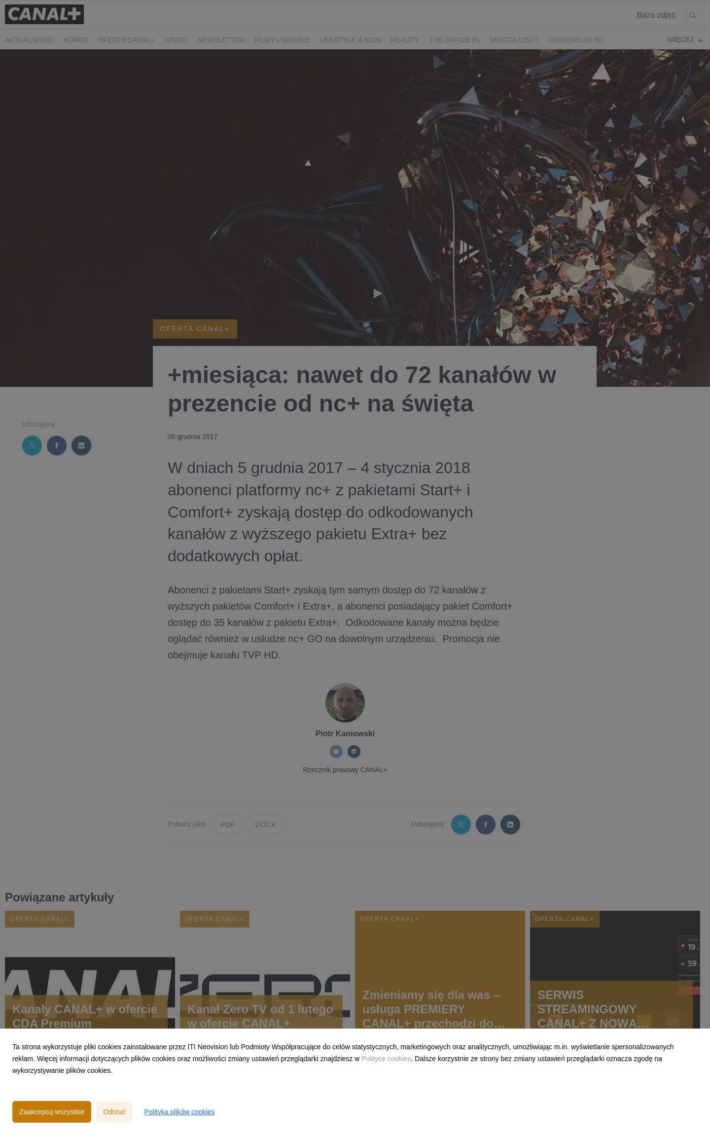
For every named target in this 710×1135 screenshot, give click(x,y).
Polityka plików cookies (179, 1112)
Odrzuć (114, 1112)
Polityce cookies (386, 1059)
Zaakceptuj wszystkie (51, 1112)
